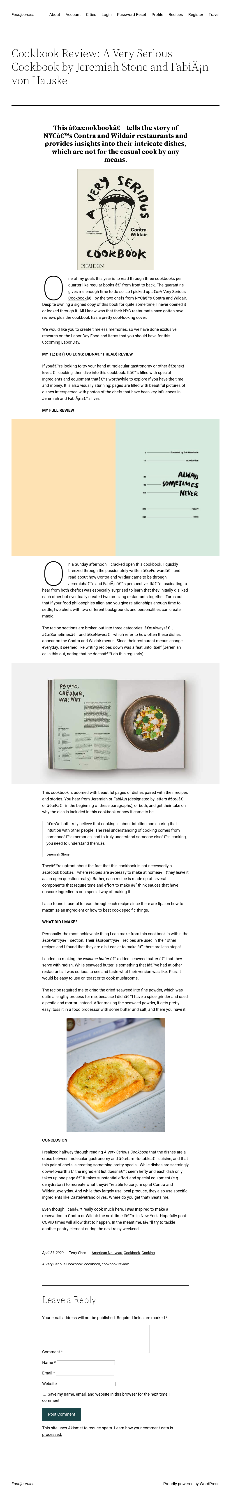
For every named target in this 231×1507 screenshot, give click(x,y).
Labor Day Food (85, 335)
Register (195, 14)
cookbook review (115, 1264)
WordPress (209, 1489)
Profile (157, 14)
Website (49, 1389)
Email (48, 1378)
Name (49, 1367)
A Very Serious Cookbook (62, 1264)
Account (73, 14)
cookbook (92, 1264)
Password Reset (131, 14)
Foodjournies (23, 14)
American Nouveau (107, 1253)
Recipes (176, 14)
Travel (214, 14)
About (54, 14)
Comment (52, 1357)
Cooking (148, 1253)
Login (106, 14)
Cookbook (132, 1253)
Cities (91, 14)
